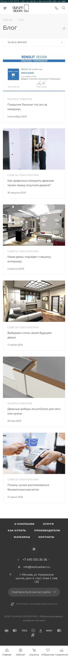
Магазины (22, 537)
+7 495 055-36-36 (35, 559)
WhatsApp (34, 549)
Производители (47, 530)
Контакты (46, 537)
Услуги (48, 523)
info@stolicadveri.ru (36, 567)
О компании (24, 523)
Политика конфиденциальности (37, 604)
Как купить (17, 530)
